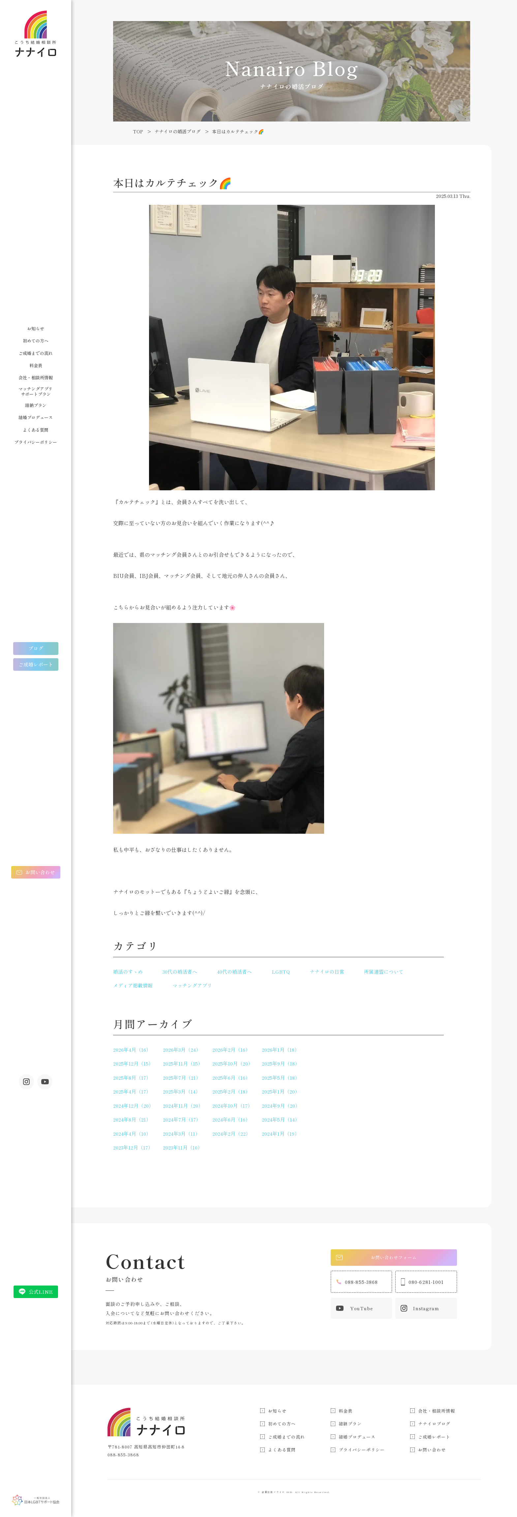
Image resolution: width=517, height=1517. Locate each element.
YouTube (354, 1311)
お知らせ (35, 328)
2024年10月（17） (232, 1105)
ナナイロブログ (434, 1424)
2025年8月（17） (132, 1077)
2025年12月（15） (133, 1063)
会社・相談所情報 (35, 377)
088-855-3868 (357, 1284)
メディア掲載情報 (133, 985)
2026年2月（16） (231, 1049)
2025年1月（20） (281, 1091)
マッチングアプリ (192, 985)
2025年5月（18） (281, 1077)
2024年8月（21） (132, 1119)
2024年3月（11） (181, 1133)
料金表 (35, 365)
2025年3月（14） (181, 1091)
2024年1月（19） (280, 1133)
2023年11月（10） (182, 1147)
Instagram (26, 1081)
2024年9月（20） (281, 1105)
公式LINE (41, 1291)
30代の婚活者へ (180, 971)
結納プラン (35, 405)
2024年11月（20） (183, 1105)
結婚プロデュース (35, 417)
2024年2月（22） (231, 1133)
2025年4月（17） (132, 1091)
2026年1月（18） (280, 1049)
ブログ (35, 648)
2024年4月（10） (132, 1133)
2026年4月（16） (132, 1049)
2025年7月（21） (182, 1077)
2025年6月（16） (231, 1077)
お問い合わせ (40, 872)
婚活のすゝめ (128, 971)
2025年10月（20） (232, 1063)
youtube (45, 1081)
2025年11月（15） (183, 1063)
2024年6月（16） (231, 1119)
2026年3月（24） (182, 1049)
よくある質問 (35, 430)
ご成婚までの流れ (35, 353)
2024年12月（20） (133, 1105)
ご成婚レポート (35, 664)
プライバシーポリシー (35, 442)
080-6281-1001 (422, 1284)
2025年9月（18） (281, 1063)
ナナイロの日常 (327, 971)
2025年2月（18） (231, 1091)
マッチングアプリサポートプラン (35, 391)
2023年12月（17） (133, 1147)
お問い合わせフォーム (378, 1257)
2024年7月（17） (182, 1119)
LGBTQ (281, 971)
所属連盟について (384, 971)
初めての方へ (35, 341)
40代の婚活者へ (234, 971)
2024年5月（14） (281, 1119)
